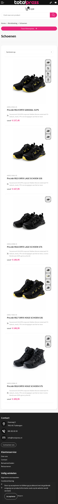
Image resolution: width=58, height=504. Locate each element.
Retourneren (6, 466)
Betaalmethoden (7, 463)
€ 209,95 (13, 399)
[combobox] (25, 15)
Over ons (4, 456)
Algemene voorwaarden (10, 477)
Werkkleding (12, 23)
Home (3, 23)
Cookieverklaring (7, 481)
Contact (4, 460)
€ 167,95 (13, 188)
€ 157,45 (13, 120)
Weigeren (20, 496)
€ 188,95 (13, 259)
